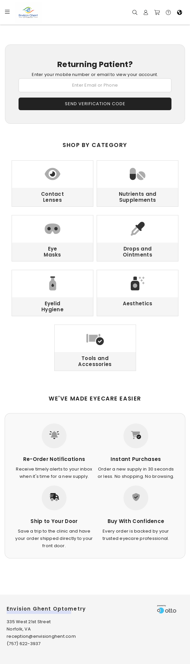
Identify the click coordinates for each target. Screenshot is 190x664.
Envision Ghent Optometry (46, 608)
